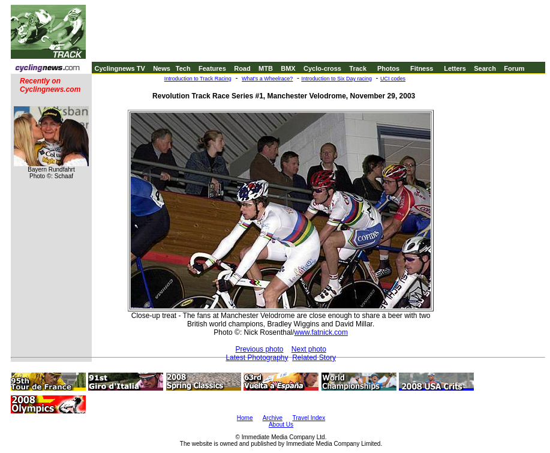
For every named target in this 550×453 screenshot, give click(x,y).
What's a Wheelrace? (267, 79)
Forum (514, 68)
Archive (272, 418)
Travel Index (309, 418)
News (161, 68)
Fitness (422, 68)
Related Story (314, 357)
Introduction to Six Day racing (336, 79)
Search (485, 68)
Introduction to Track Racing (198, 79)
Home (245, 418)
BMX (288, 68)
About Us (281, 424)
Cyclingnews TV (119, 68)
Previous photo (259, 349)
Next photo (308, 349)
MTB (266, 68)
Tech (183, 68)
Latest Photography (257, 357)
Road (242, 68)
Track (357, 68)
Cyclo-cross (322, 68)
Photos (388, 68)
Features (212, 68)
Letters (455, 68)
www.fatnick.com (321, 332)
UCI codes (392, 79)
